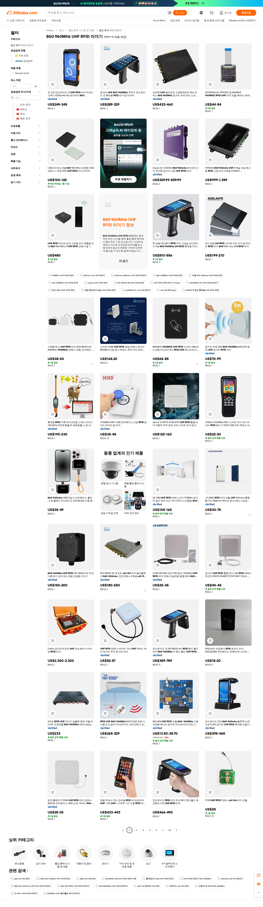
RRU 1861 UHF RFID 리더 (61, 290)
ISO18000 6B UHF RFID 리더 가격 (119, 878)
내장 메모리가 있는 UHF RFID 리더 (98, 290)
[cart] (212, 13)
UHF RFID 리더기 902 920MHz (196, 878)
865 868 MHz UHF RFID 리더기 (112, 886)
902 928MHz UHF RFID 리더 (63, 282)
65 (170, 830)
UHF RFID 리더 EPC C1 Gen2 (165, 282)
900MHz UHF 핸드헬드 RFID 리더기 (62, 893)
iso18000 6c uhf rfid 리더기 (136, 290)
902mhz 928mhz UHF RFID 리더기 (128, 275)
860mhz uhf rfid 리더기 (230, 878)
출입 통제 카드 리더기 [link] (110, 30)
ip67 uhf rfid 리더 (20, 878)
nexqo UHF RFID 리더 (96, 282)
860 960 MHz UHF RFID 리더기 (73, 886)
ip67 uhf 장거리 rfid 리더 (146, 886)
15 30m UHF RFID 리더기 (24, 893)
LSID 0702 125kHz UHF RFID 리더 (53, 878)
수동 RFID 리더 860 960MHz (210, 886)
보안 (61, 30)
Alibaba (50, 30)
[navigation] (25, 431)
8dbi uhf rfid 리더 (86, 878)
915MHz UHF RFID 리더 (60, 275)
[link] (258, 875)
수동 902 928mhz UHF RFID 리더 (205, 275)
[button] (170, 13)
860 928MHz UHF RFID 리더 (167, 275)
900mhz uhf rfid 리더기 (92, 275)
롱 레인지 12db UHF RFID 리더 (158, 878)
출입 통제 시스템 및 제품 (81, 30)
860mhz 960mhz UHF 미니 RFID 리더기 (31, 886)
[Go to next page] (176, 830)
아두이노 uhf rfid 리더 (177, 886)
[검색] (180, 12)
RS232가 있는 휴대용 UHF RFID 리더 (200, 290)
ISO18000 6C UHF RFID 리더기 (202, 282)
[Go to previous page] (123, 830)
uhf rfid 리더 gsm (166, 290)
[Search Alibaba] (106, 13)
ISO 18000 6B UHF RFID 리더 (129, 282)
